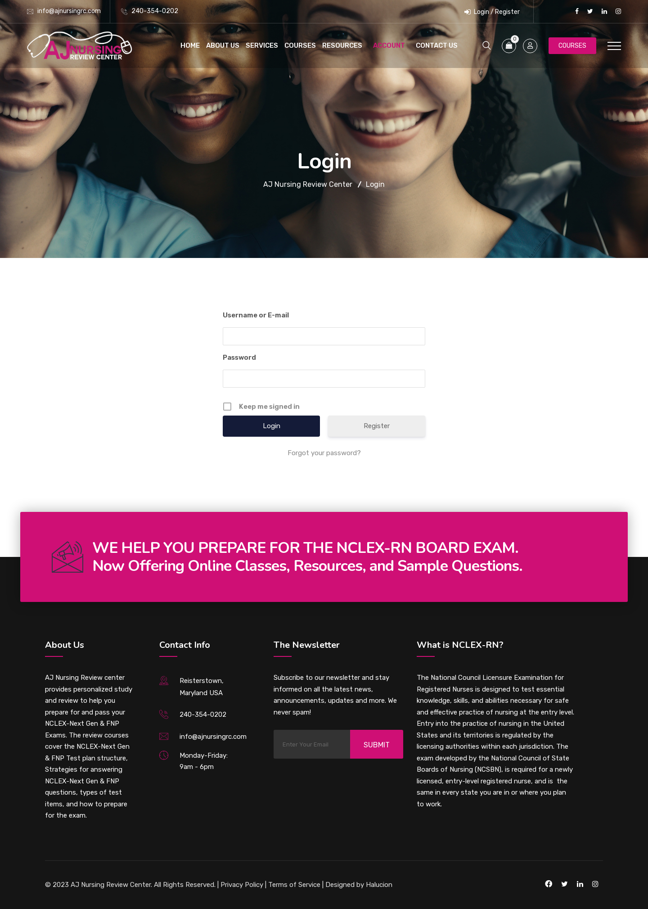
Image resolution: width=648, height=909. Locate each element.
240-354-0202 (154, 11)
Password (239, 357)
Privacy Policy (241, 885)
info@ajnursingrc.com (69, 11)
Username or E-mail (256, 315)
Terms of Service (294, 885)
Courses (300, 45)
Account (389, 45)
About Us (222, 45)
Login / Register (492, 12)
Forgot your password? (324, 453)
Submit (377, 745)
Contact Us (437, 45)
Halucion (378, 885)
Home (190, 45)
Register (377, 426)
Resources (342, 45)
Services (262, 45)
